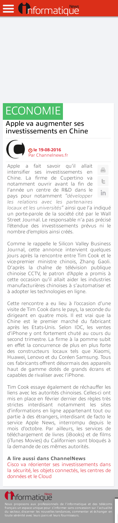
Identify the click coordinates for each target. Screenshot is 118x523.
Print (103, 170)
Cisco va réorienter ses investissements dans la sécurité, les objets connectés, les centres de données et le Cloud (59, 470)
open (8, 8)
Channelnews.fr (52, 155)
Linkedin (103, 192)
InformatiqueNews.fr (48, 9)
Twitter (103, 181)
